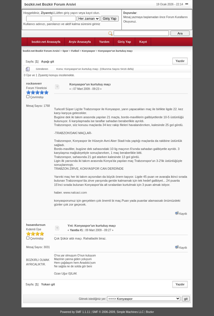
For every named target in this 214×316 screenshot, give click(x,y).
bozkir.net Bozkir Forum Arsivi (41, 51)
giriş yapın (71, 12)
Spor (65, 51)
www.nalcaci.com (75, 192)
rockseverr (34, 83)
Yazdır (180, 61)
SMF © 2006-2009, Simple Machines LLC (118, 311)
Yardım (104, 41)
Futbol (75, 51)
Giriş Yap (124, 41)
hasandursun (35, 224)
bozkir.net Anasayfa (46, 41)
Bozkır (150, 311)
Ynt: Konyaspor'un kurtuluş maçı (92, 225)
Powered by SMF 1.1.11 (75, 311)
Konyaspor (88, 51)
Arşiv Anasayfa (80, 41)
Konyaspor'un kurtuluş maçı (115, 51)
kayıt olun (92, 12)
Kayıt (143, 41)
